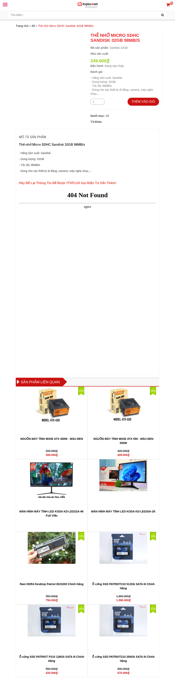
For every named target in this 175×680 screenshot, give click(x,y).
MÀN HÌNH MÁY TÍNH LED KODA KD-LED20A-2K (123, 511)
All (33, 25)
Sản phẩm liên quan (40, 382)
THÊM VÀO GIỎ (143, 101)
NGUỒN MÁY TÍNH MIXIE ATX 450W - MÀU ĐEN (51, 438)
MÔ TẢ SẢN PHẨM (32, 137)
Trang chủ (22, 25)
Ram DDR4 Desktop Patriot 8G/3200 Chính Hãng (52, 584)
